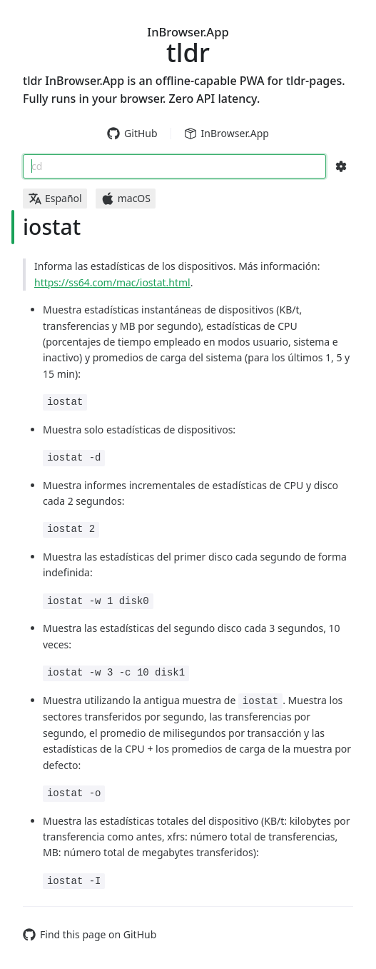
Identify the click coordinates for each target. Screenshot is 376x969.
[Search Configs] (341, 166)
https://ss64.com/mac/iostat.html (112, 282)
